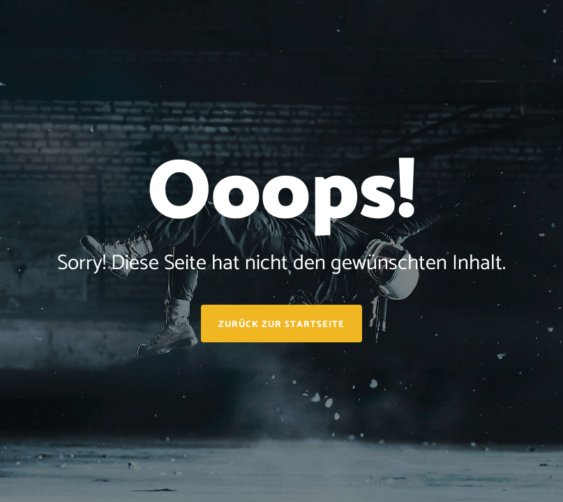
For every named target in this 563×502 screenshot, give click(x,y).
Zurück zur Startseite (281, 324)
